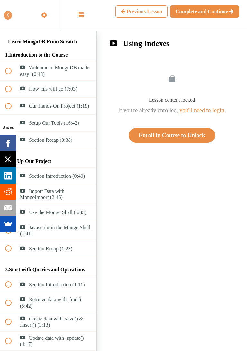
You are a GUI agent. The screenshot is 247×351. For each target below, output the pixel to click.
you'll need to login (201, 110)
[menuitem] (48, 15)
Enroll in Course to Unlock (172, 135)
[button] (12, 15)
